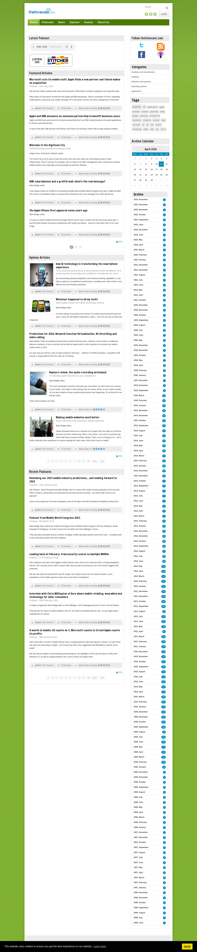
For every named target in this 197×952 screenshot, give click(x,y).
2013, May (138, 506)
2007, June (138, 862)
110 (163, 576)
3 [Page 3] (80, 247)
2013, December (141, 471)
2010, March (139, 697)
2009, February (140, 762)
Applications (136, 91)
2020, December (141, 305)
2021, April (138, 295)
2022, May (138, 240)
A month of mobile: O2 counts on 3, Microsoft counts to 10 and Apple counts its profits (74, 632)
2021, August (139, 275)
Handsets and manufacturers (143, 72)
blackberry (137, 120)
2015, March (139, 395)
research (136, 111)
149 (163, 722)
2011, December (141, 591)
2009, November (141, 717)
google (135, 116)
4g (147, 125)
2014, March (139, 456)
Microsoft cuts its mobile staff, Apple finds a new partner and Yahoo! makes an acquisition (74, 81)
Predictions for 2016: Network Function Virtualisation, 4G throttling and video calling (73, 335)
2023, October (140, 215)
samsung (144, 116)
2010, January (140, 707)
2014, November (141, 415)
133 (163, 566)
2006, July (138, 918)
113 (163, 581)
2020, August (139, 325)
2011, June (138, 621)
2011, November (141, 596)
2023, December (141, 205)
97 (164, 521)
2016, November (141, 350)
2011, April (138, 631)
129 (163, 586)
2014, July (138, 435)
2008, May (138, 807)
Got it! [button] (187, 946)
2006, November (141, 898)
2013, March (139, 516)
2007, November (141, 837)
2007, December (141, 832)
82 (164, 631)
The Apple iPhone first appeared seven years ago (58, 210)
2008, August (139, 792)
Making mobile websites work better (77, 417)
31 (164, 431)
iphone (158, 125)
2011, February (140, 641)
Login (164, 14)
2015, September (141, 390)
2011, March (139, 636)
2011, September (141, 606)
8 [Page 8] (79, 461)
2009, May (138, 747)
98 (164, 541)
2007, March (139, 878)
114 (163, 687)
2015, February (140, 400)
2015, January (140, 405)
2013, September (141, 486)
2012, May (138, 566)
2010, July (138, 677)
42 (164, 426)
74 (164, 511)
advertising (137, 129)
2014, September (141, 425)
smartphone (154, 116)
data (152, 129)
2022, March (139, 250)
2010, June (138, 682)
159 (163, 737)
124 (163, 617)
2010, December (141, 651)
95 (164, 526)
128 (163, 682)
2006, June (138, 923)
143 (163, 707)
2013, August (139, 491)
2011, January (140, 646)
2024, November (141, 199)
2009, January (140, 767)
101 (163, 637)
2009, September (141, 727)
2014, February (140, 461)
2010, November (141, 656)
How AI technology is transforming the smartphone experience (87, 265)
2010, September (141, 667)
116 (163, 647)
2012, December (141, 531)
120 (163, 621)
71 (164, 481)
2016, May (138, 360)
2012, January (140, 586)
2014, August (139, 431)
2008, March (139, 817)
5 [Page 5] (65, 461)
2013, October (140, 481)
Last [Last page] (102, 461)
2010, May (138, 687)
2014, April (138, 451)
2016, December (141, 345)
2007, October (140, 842)
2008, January (140, 827)
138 (163, 642)
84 (164, 466)
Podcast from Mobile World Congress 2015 (54, 518)
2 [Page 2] (75, 247)
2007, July (138, 857)
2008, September (141, 787)
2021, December (141, 265)
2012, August (139, 551)
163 (163, 757)
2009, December (141, 712)
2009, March (139, 757)
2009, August (139, 732)
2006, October (140, 902)
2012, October (140, 541)
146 (163, 717)
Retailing (135, 77)
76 (164, 486)
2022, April (138, 245)
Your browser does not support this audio (52, 47)
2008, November (141, 777)
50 (164, 441)
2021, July (138, 280)
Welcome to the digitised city (47, 145)
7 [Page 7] (74, 461)
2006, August (139, 913)
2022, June (138, 235)
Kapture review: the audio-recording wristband (77, 372)
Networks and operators (141, 82)
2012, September (141, 546)
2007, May (138, 867)
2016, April (138, 365)
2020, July (138, 330)
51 (164, 446)
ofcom (163, 129)
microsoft (136, 125)
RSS (120, 242)
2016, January (140, 375)
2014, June (138, 441)
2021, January (140, 300)
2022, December (141, 230)
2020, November (141, 310)
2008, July (138, 797)
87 (164, 536)
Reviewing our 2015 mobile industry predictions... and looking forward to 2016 (73, 479)
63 (164, 456)
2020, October (140, 315)
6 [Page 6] (70, 461)
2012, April (138, 571)
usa (152, 125)
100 (163, 571)
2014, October (140, 420)
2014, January (140, 466)
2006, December (141, 892)
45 (164, 416)
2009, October (140, 722)
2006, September (141, 908)
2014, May (138, 445)
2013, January (140, 526)
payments (154, 111)
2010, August (139, 672)
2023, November (141, 210)
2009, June (138, 742)
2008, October (140, 782)
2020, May (138, 340)
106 (163, 591)
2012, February (140, 581)
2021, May (138, 290)
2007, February (140, 882)
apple (161, 107)
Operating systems (139, 86)
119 (163, 606)
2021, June (138, 285)
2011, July (138, 616)
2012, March (139, 576)
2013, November (141, 476)
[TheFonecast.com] (42, 11)
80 (164, 561)
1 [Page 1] (71, 247)
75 (164, 496)
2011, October (140, 601)
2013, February (140, 521)
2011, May (138, 626)
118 (163, 652)
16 (164, 396)
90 (164, 611)
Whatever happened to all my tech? (77, 299)
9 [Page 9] (83, 461)
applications (152, 107)
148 (163, 727)
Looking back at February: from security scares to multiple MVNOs (69, 554)
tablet (146, 129)
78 (164, 461)
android (144, 111)
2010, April (138, 692)
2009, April (138, 752)
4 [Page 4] (61, 461)
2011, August (139, 611)
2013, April (138, 511)
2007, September (141, 847)
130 (163, 601)
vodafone (147, 120)
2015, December (141, 380)
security (156, 120)
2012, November (141, 536)
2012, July (138, 556)
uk (144, 107)
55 (164, 451)
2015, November (141, 385)
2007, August (139, 852)
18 (164, 401)
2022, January (140, 260)
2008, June (138, 802)
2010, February (140, 702)
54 (164, 421)
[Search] (154, 6)
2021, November (141, 270)
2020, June (138, 335)
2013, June (138, 501)
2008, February (140, 822)
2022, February (140, 255)
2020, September (141, 320)
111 (163, 672)
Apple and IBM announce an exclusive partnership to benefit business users (74, 116)
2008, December (141, 772)
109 (163, 596)
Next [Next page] (95, 461)
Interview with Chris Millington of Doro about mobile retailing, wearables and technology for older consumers (75, 595)
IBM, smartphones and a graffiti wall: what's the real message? (67, 181)
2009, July (138, 737)
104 (163, 697)
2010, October (140, 661)
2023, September (141, 220)
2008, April (138, 812)
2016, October (140, 355)
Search (167, 8)
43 (164, 436)
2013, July (138, 496)
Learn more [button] (99, 946)
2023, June (138, 225)
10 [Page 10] (88, 461)
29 (164, 767)
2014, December (141, 410)
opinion (137, 106)
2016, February (140, 370)
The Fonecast (47, 108)
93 (164, 732)
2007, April (138, 872)
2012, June (138, 561)
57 (164, 491)
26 (164, 406)
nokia (162, 111)
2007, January (140, 888)
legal (163, 120)
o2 (143, 125)
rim (157, 129)
